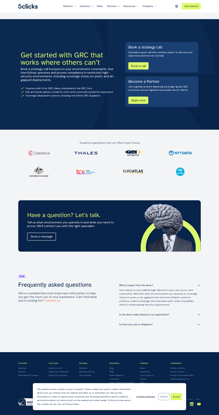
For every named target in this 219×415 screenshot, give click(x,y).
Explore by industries (58, 375)
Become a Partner (87, 372)
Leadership (145, 372)
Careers (143, 379)
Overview (83, 368)
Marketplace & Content (28, 375)
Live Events (114, 379)
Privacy (190, 399)
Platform (22, 372)
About (142, 368)
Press (142, 382)
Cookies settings (145, 396)
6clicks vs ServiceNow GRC (182, 375)
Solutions (22, 368)
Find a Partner (85, 375)
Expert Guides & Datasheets (121, 382)
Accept (176, 396)
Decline (164, 396)
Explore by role (55, 368)
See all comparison (180, 379)
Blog (111, 368)
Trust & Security (147, 375)
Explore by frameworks (59, 372)
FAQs (111, 372)
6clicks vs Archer (177, 368)
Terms (198, 399)
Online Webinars (116, 375)
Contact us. (53, 300)
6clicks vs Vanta (177, 372)
